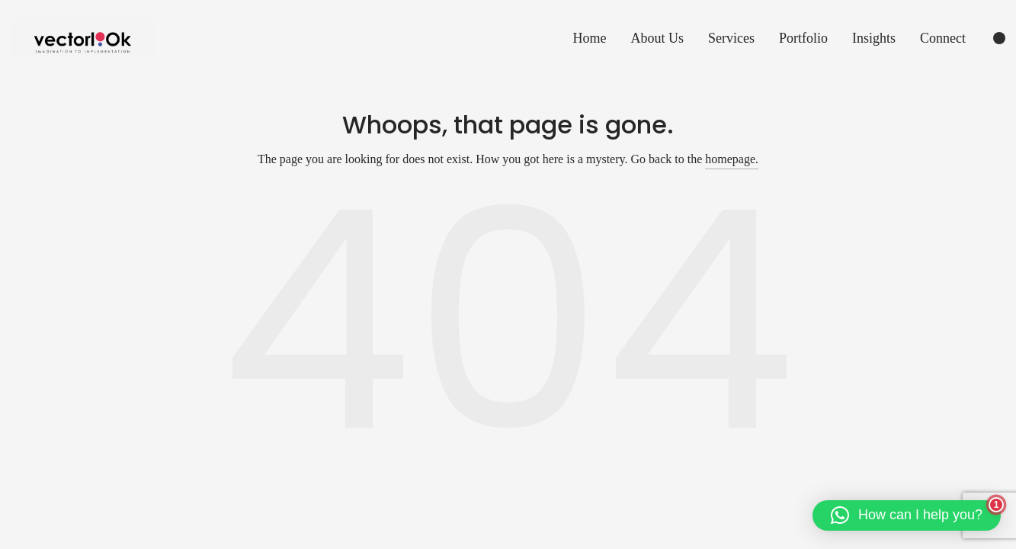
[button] (906, 515)
